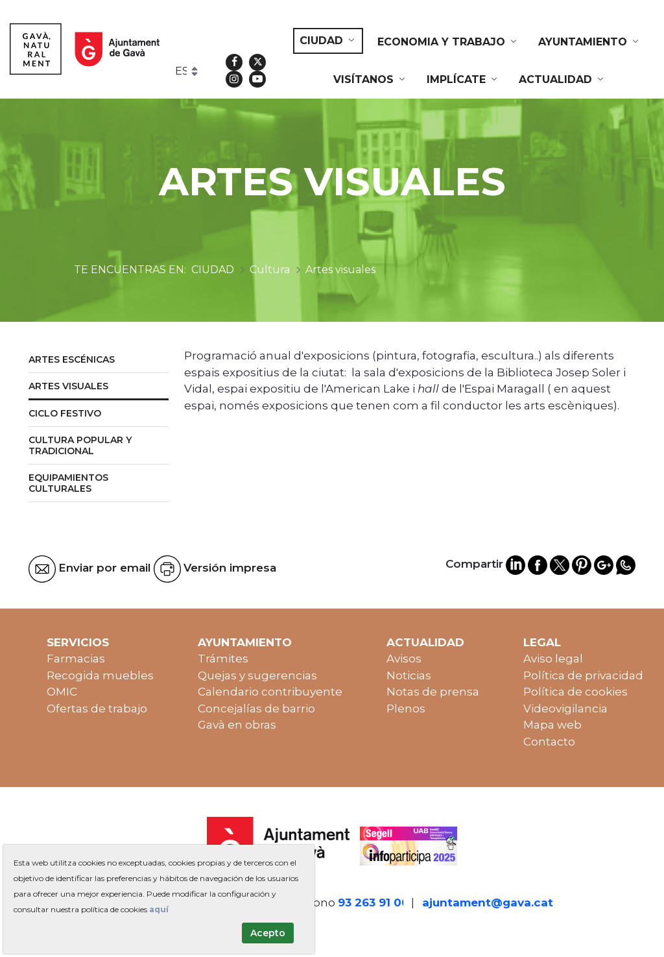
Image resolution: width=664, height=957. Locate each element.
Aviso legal (553, 658)
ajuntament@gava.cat (487, 902)
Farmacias (76, 658)
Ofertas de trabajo (97, 708)
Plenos (405, 708)
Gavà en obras (237, 724)
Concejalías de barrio (256, 708)
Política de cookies (575, 691)
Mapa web (552, 724)
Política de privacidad (583, 675)
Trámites (223, 658)
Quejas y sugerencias (257, 675)
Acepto (267, 933)
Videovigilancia (565, 708)
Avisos (403, 658)
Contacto (549, 741)
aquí (159, 909)
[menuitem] (328, 41)
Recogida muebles (100, 675)
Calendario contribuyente (270, 691)
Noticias (408, 675)
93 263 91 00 (373, 902)
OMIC (62, 691)
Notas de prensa (432, 691)
